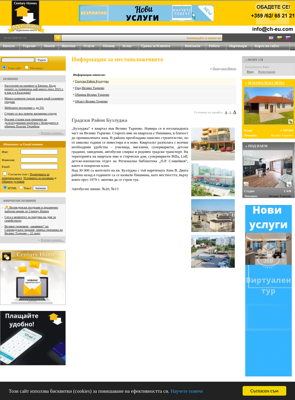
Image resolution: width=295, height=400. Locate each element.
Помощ (111, 46)
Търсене (29, 46)
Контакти (195, 46)
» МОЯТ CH (254, 59)
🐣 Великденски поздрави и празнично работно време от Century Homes (31, 209)
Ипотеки (68, 46)
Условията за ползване (38, 178)
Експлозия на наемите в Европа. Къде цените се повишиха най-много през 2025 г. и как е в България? (34, 89)
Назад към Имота (224, 68)
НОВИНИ (10, 79)
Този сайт (14, 68)
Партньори (238, 46)
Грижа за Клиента (155, 46)
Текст (27, 188)
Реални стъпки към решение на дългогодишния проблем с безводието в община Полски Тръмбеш (31, 122)
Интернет (36, 68)
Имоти (51, 46)
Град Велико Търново (89, 88)
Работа (214, 46)
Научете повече (186, 391)
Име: (5, 151)
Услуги (91, 46)
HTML (12, 188)
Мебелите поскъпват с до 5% (24, 107)
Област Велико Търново (91, 101)
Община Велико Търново (92, 94)
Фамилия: (8, 160)
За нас (130, 46)
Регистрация (266, 71)
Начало (9, 46)
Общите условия (13, 181)
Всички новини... (52, 133)
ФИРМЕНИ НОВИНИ (19, 200)
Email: (6, 166)
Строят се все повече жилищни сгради (31, 113)
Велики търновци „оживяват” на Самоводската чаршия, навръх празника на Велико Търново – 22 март (34, 229)
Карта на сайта (267, 46)
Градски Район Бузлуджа (92, 81)
